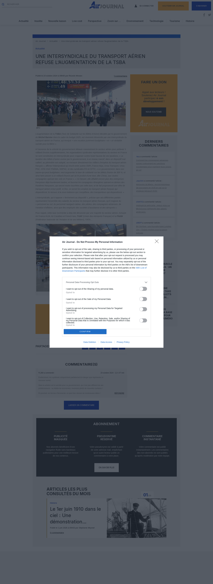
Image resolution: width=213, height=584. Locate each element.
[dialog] (106, 292)
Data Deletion (89, 342)
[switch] (143, 289)
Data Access (106, 342)
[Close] (157, 242)
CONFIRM (85, 331)
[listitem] (106, 282)
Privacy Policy (123, 342)
